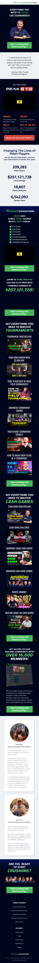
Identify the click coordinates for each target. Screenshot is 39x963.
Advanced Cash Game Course (19, 911)
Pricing (19, 936)
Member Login (19, 932)
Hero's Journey (19, 922)
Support (19, 947)
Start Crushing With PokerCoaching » (19, 45)
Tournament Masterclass (19, 914)
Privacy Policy (19, 940)
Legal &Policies (19, 943)
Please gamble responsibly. (19, 960)
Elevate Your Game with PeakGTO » (19, 137)
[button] (19, 102)
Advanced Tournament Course (19, 918)
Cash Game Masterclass (19, 907)
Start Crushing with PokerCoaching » (19, 268)
